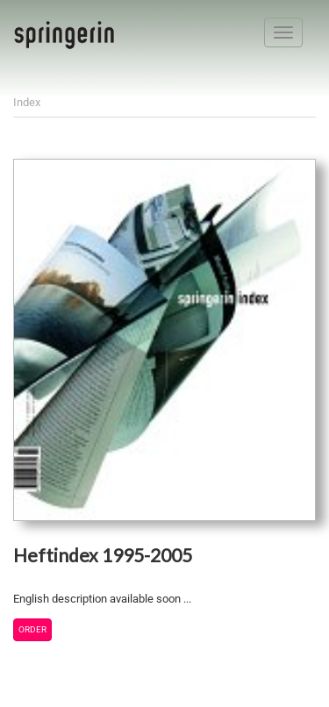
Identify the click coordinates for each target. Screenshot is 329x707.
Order (32, 629)
